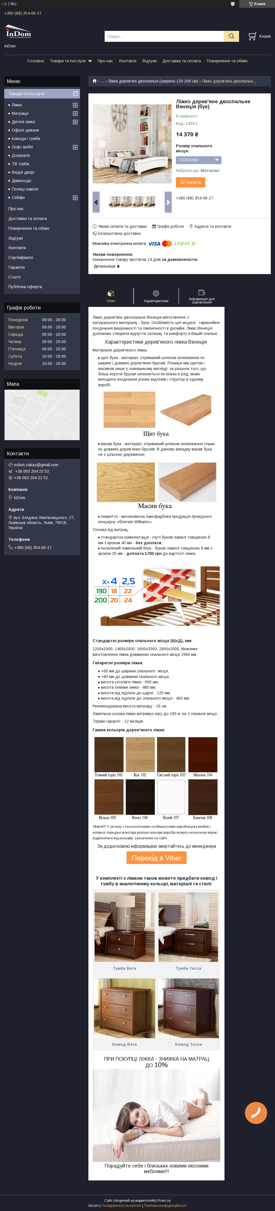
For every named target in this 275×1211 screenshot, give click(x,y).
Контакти (127, 60)
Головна (35, 60)
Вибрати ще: (197, 170)
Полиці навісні (25, 189)
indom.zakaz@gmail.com (36, 465)
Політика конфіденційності (165, 1206)
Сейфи (18, 197)
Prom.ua (164, 1201)
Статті (14, 277)
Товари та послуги (68, 60)
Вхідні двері (23, 172)
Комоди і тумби (26, 138)
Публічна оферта (25, 286)
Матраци (20, 113)
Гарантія (16, 267)
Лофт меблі (22, 147)
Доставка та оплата (181, 60)
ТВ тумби (20, 164)
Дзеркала (21, 155)
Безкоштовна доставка (119, 233)
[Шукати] (231, 36)
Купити (193, 182)
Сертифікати (20, 257)
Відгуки (149, 60)
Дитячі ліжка (23, 122)
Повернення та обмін (227, 60)
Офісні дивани (25, 130)
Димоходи (21, 180)
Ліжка (17, 105)
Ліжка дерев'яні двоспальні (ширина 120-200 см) (153, 81)
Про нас (105, 60)
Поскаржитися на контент (121, 1206)
